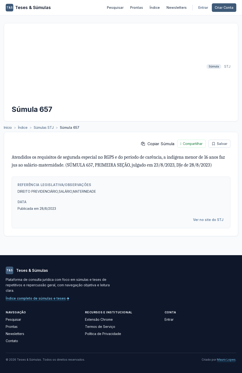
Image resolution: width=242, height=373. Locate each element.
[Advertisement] (108, 66)
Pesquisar (115, 7)
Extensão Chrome (99, 319)
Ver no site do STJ (208, 220)
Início (8, 127)
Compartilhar (191, 143)
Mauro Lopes (226, 359)
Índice (155, 7)
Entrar (203, 7)
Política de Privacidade (103, 334)
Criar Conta (224, 7)
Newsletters (176, 7)
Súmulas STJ (44, 127)
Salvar (219, 144)
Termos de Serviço (100, 327)
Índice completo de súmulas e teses (37, 298)
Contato (12, 341)
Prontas (136, 7)
